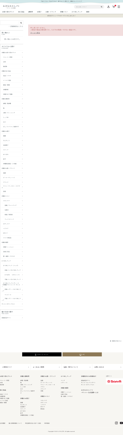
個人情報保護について (15, 423)
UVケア (43, 407)
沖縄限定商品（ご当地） (27, 415)
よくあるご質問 (38, 367)
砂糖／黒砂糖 (24, 380)
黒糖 (21, 402)
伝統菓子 (23, 407)
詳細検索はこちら (16, 26)
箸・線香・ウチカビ (67, 396)
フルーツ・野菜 (4, 380)
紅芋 (21, 413)
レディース (64, 382)
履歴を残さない (117, 341)
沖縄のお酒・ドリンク (48, 376)
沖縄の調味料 (24, 376)
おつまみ (23, 411)
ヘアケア (43, 405)
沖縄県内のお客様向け (88, 376)
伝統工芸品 (64, 394)
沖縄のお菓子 (24, 398)
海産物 (2, 385)
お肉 (1, 382)
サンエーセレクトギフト (88, 382)
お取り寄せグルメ (6, 376)
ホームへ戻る (35, 33)
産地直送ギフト (85, 380)
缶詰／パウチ (4, 394)
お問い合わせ (99, 367)
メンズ (63, 380)
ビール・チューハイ (46, 382)
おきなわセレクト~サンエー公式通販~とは (89, 391)
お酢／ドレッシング (26, 385)
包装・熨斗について (71, 367)
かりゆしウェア (66, 376)
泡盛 (42, 380)
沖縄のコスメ (45, 396)
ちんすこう (23, 405)
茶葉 (42, 391)
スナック (23, 409)
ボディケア (44, 402)
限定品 (42, 409)
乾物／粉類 (3, 402)
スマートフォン (41, 354)
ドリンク (43, 389)
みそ (21, 389)
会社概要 (2, 423)
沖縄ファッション (66, 392)
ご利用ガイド (7, 367)
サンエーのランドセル (87, 385)
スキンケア (44, 400)
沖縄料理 (2, 396)
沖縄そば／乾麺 (4, 398)
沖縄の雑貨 (64, 388)
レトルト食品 (4, 400)
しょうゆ (23, 387)
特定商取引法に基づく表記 (33, 423)
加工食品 (3, 390)
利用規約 (47, 423)
